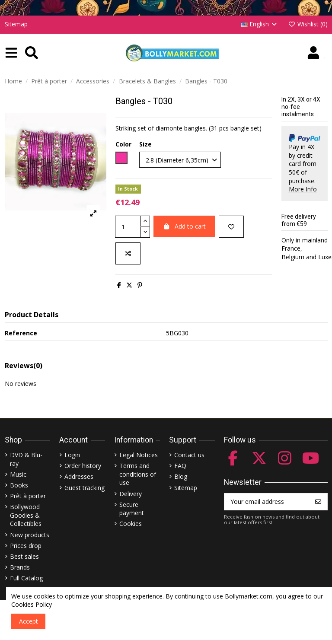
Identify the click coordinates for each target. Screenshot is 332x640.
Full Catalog (26, 578)
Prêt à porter (28, 496)
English (259, 24)
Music (18, 474)
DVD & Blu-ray (26, 459)
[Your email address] (267, 502)
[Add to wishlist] (231, 227)
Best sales (24, 556)
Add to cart (184, 226)
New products (29, 535)
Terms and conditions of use (137, 474)
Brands (20, 567)
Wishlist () (308, 24)
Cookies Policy (31, 604)
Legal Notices (138, 455)
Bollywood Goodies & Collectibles (26, 515)
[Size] (180, 160)
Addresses (78, 476)
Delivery (130, 494)
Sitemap (16, 24)
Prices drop (26, 545)
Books (19, 485)
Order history (82, 466)
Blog (180, 476)
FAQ (180, 466)
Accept (28, 621)
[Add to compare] (127, 253)
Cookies (130, 523)
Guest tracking (84, 488)
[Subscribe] (318, 502)
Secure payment (131, 508)
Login (72, 455)
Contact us (189, 455)
